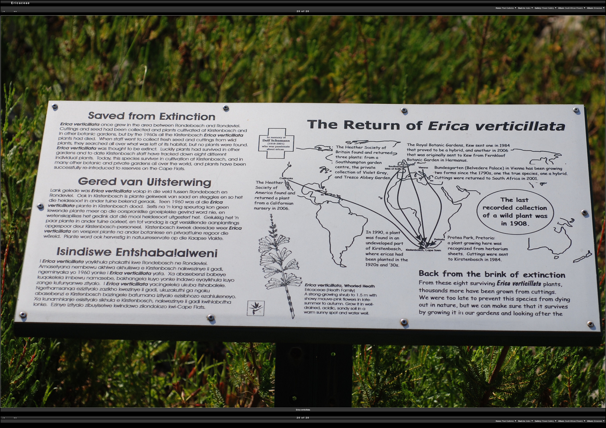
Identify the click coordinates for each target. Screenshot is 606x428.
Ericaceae (599, 8)
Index (529, 8)
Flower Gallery (549, 8)
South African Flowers (575, 8)
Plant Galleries (509, 8)
